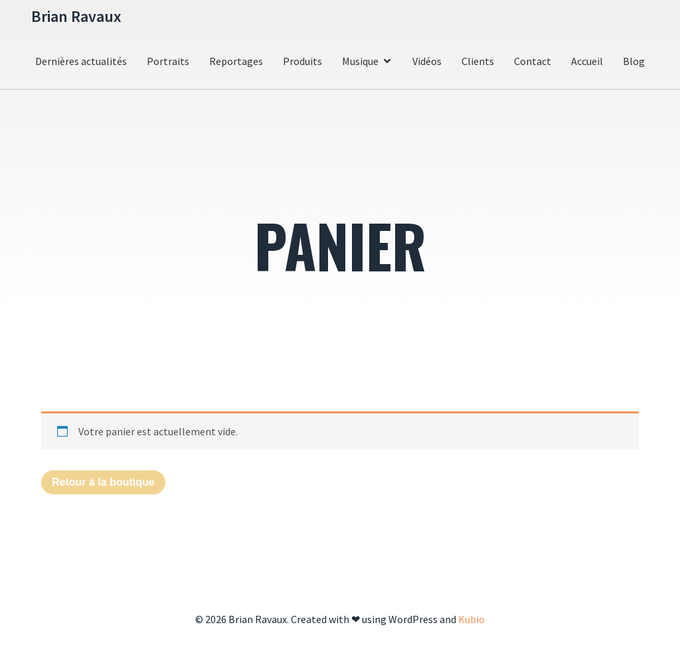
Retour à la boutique (103, 482)
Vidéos (427, 61)
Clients (478, 61)
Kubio (471, 619)
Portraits (168, 61)
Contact (532, 61)
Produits (302, 61)
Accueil (587, 61)
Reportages (236, 61)
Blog (634, 61)
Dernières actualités (81, 61)
